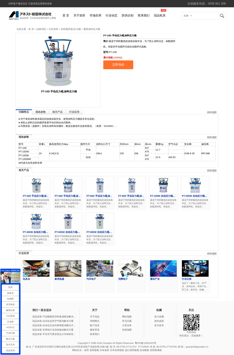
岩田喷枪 (94, 350)
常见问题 (127, 321)
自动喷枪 (144, 350)
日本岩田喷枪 (117, 350)
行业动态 (111, 15)
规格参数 (40, 111)
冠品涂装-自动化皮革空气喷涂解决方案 (52, 321)
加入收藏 (159, 316)
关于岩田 (79, 15)
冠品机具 (160, 15)
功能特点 (24, 111)
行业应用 (74, 111)
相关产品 (57, 111)
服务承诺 (94, 329)
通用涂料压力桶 (91, 29)
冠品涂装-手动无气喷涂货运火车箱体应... (54, 334)
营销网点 (94, 321)
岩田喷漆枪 (156, 350)
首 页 (66, 15)
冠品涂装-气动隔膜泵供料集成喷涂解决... (54, 316)
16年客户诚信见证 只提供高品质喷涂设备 (30, 3)
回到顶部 (212, 112)
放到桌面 (159, 321)
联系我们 (144, 15)
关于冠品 (94, 316)
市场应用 (95, 15)
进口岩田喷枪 (132, 350)
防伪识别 (127, 15)
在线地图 (127, 329)
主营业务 (127, 325)
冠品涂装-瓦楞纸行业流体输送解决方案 (52, 329)
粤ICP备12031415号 (145, 343)
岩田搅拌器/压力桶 (71, 29)
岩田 (222, 15)
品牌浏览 (41, 29)
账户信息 (94, 325)
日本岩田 (53, 29)
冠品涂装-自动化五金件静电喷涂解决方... (54, 325)
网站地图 (127, 316)
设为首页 (159, 325)
